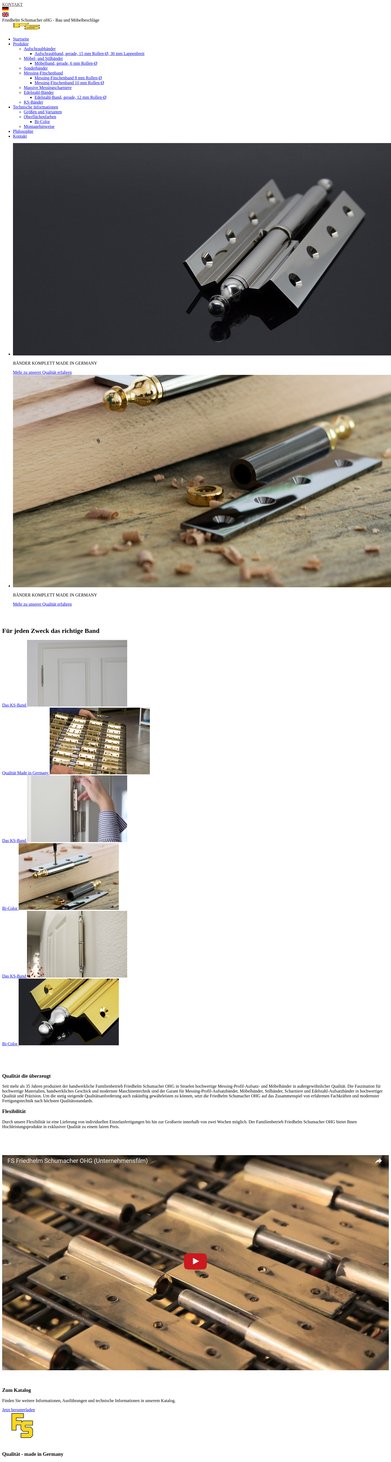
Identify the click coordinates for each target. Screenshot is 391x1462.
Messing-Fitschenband (43, 73)
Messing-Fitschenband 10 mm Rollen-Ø (69, 82)
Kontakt (20, 136)
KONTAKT (12, 4)
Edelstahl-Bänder (39, 92)
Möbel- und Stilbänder (43, 58)
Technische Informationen (35, 107)
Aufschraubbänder (40, 48)
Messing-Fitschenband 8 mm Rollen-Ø (68, 78)
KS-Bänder (33, 102)
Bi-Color (42, 121)
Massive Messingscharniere (48, 87)
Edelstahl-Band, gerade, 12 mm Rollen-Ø (70, 97)
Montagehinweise (39, 126)
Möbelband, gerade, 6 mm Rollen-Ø (66, 63)
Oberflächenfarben (40, 116)
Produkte (21, 44)
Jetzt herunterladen (18, 1409)
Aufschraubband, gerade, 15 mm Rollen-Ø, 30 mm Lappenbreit (89, 53)
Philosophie (23, 131)
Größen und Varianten (43, 112)
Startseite (21, 39)
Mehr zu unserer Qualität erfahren (42, 372)
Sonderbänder (36, 68)
